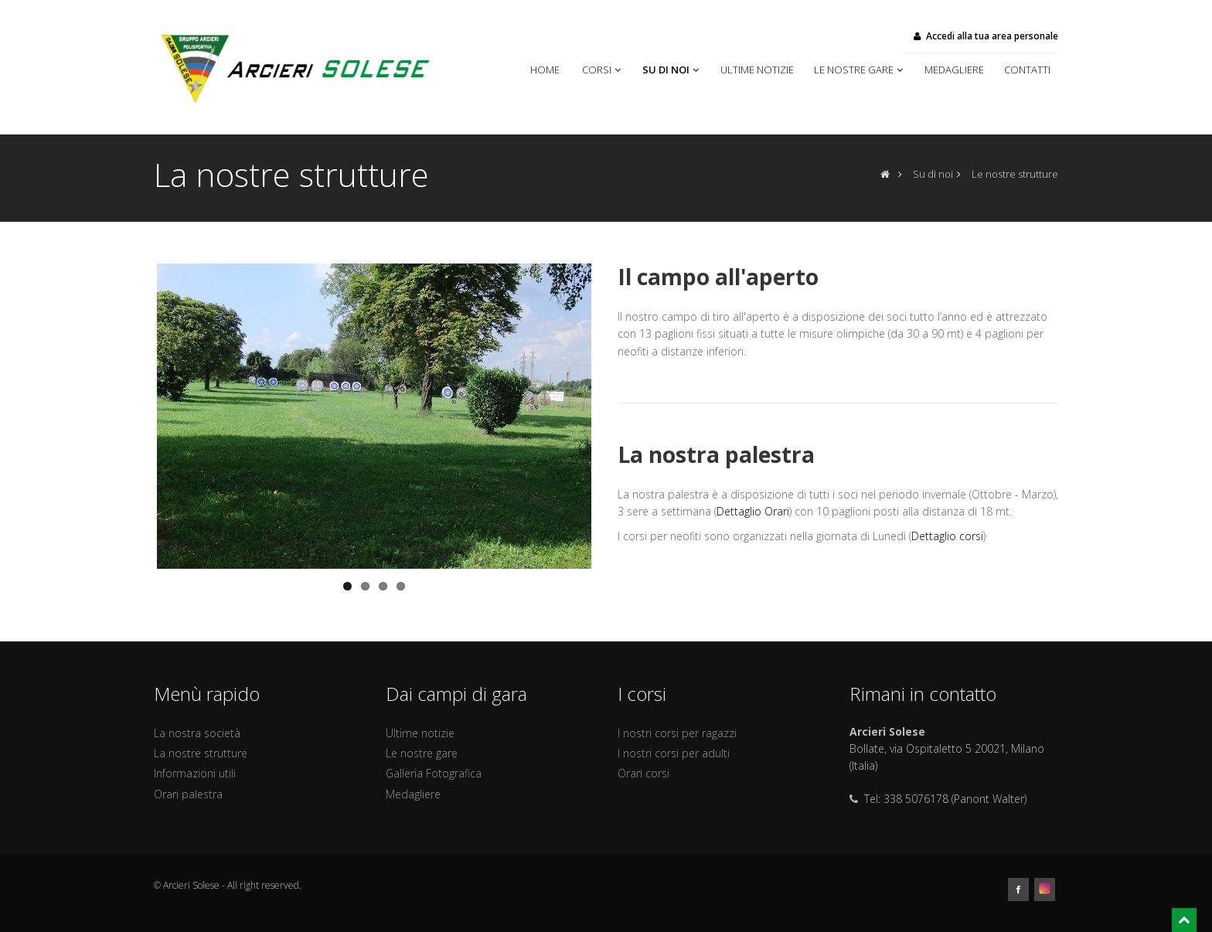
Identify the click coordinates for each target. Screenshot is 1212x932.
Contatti (1027, 70)
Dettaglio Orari (753, 511)
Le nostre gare (860, 70)
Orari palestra (188, 794)
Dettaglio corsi (947, 536)
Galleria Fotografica (434, 773)
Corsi (603, 70)
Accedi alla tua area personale (984, 36)
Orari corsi (643, 773)
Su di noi (672, 70)
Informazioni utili (195, 773)
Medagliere (956, 70)
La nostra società (197, 733)
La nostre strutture (200, 753)
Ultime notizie (759, 70)
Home (548, 70)
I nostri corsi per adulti (674, 753)
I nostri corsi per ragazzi (677, 733)
